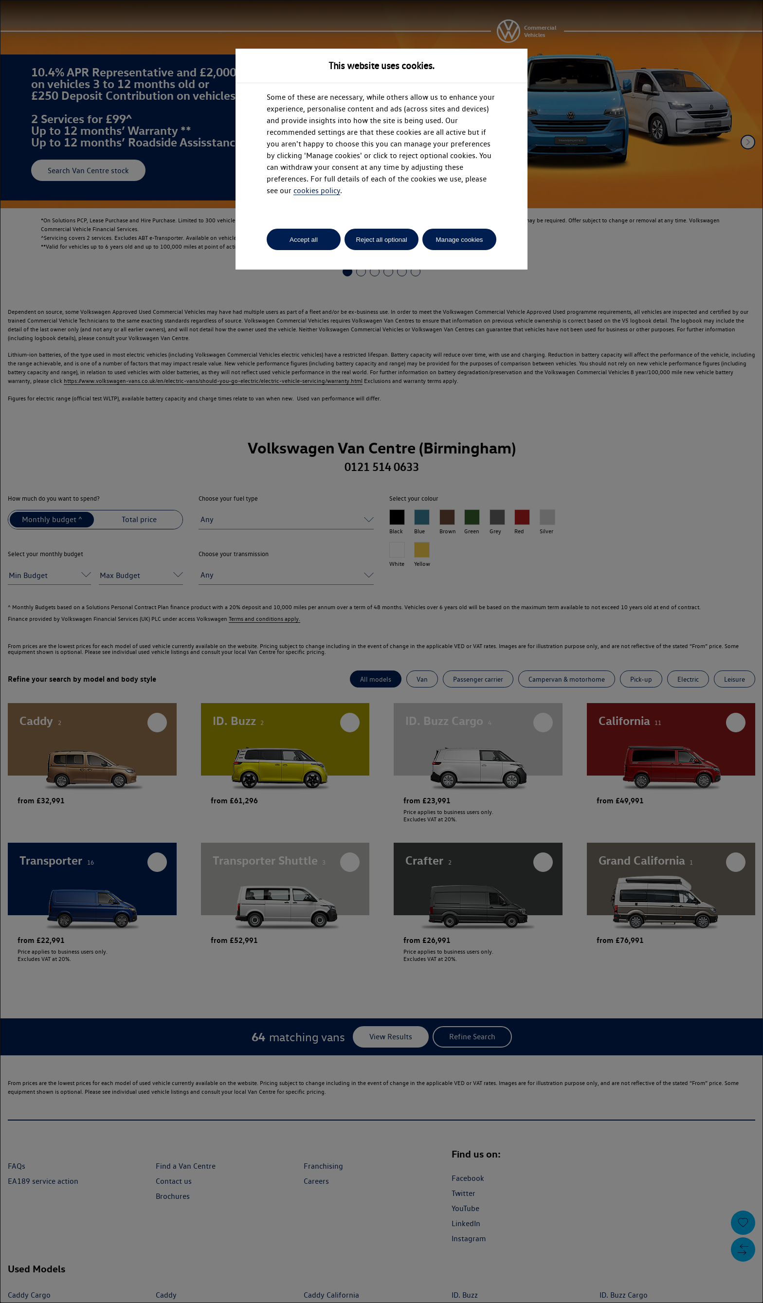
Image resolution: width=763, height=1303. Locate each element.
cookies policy (316, 190)
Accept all (304, 239)
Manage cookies (459, 239)
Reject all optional (381, 239)
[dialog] (381, 651)
